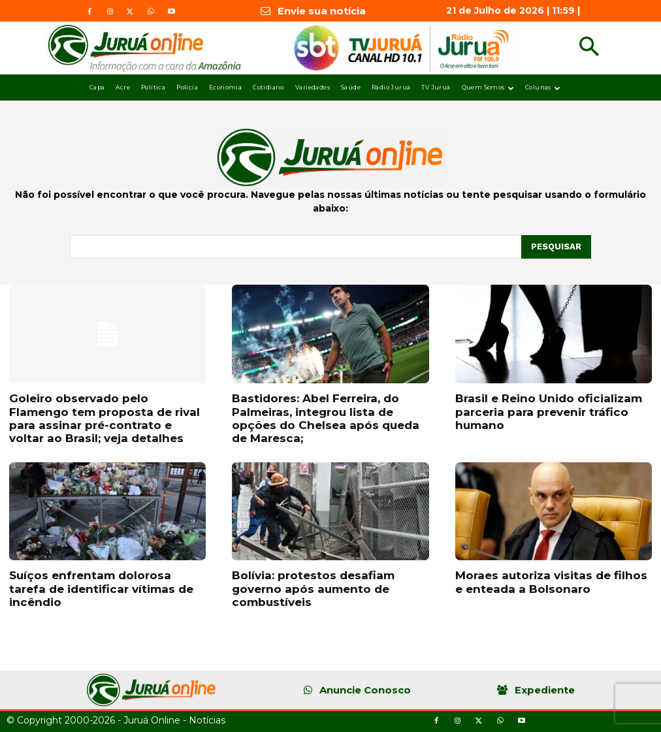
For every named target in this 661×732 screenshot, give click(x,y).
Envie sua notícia (322, 11)
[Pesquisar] (556, 247)
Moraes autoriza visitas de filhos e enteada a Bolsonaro (551, 582)
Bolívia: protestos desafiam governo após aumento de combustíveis (313, 589)
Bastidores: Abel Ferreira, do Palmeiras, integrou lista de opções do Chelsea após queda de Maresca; (325, 418)
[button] (589, 48)
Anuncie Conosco (365, 690)
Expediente (545, 690)
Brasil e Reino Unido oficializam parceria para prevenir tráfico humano (548, 412)
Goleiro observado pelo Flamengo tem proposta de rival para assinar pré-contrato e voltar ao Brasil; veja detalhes (104, 418)
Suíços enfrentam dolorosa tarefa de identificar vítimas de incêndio (101, 589)
